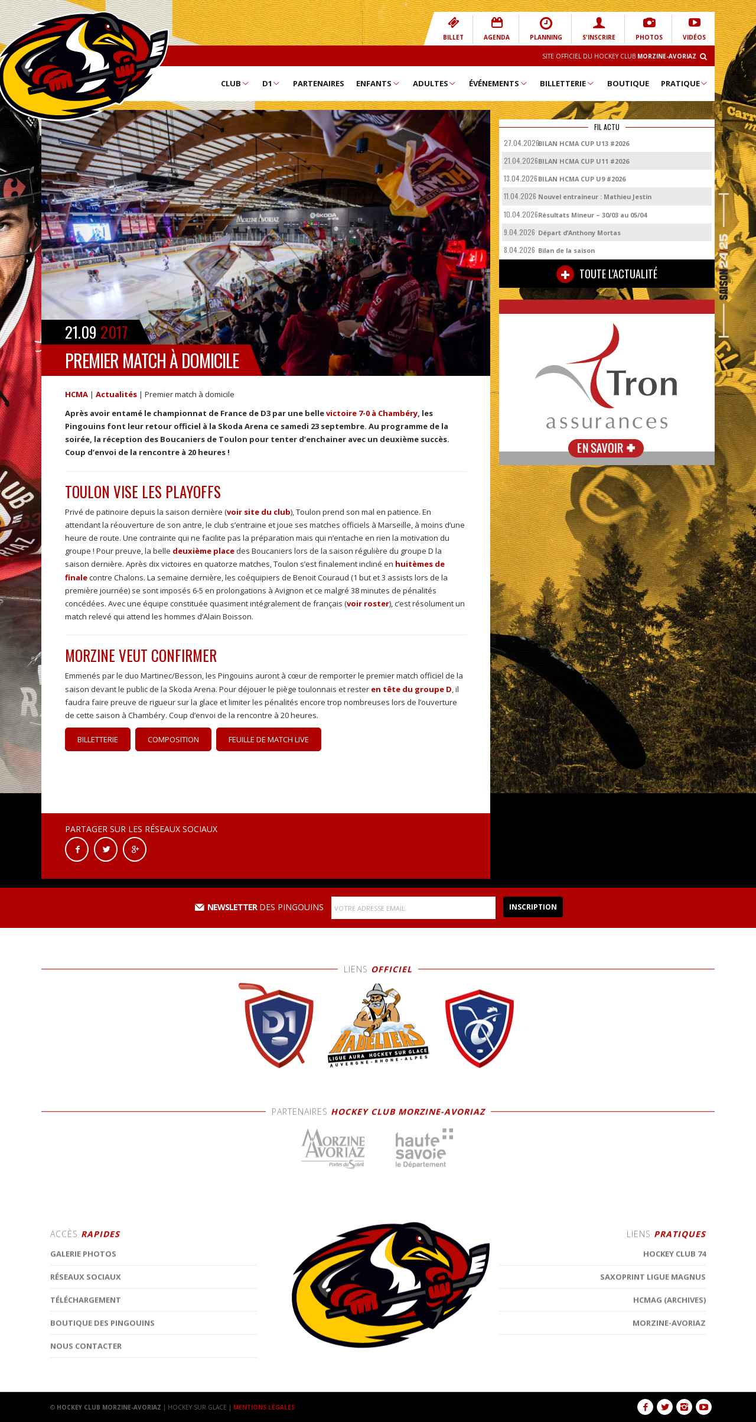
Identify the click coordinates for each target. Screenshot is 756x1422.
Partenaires (318, 83)
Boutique (628, 83)
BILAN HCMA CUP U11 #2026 (583, 161)
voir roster (368, 603)
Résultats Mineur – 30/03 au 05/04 (592, 214)
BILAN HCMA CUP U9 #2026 (581, 178)
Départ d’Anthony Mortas (579, 232)
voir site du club (259, 512)
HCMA (76, 394)
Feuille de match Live (269, 739)
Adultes (435, 83)
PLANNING (546, 28)
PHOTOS (649, 28)
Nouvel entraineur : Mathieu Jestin (594, 196)
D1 (271, 83)
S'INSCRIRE (598, 28)
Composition (173, 739)
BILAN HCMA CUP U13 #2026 (583, 143)
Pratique (685, 83)
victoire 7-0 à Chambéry (372, 413)
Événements (498, 83)
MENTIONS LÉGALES (264, 1407)
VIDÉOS (694, 28)
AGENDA (497, 28)
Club (235, 83)
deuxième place (203, 551)
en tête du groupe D (411, 689)
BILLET (453, 28)
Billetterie (567, 83)
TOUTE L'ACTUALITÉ (606, 274)
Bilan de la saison (566, 250)
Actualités (116, 394)
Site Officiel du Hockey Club (619, 56)
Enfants (378, 83)
